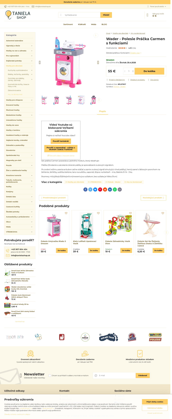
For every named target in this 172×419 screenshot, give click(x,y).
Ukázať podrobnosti (155, 413)
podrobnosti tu (26, 408)
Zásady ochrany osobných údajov (17, 414)
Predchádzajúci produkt (53, 197)
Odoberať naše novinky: (34, 378)
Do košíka (149, 71)
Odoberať (142, 375)
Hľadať (106, 15)
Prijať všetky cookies (155, 402)
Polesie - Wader (119, 87)
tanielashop (19, 321)
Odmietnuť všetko (154, 408)
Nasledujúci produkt (153, 197)
